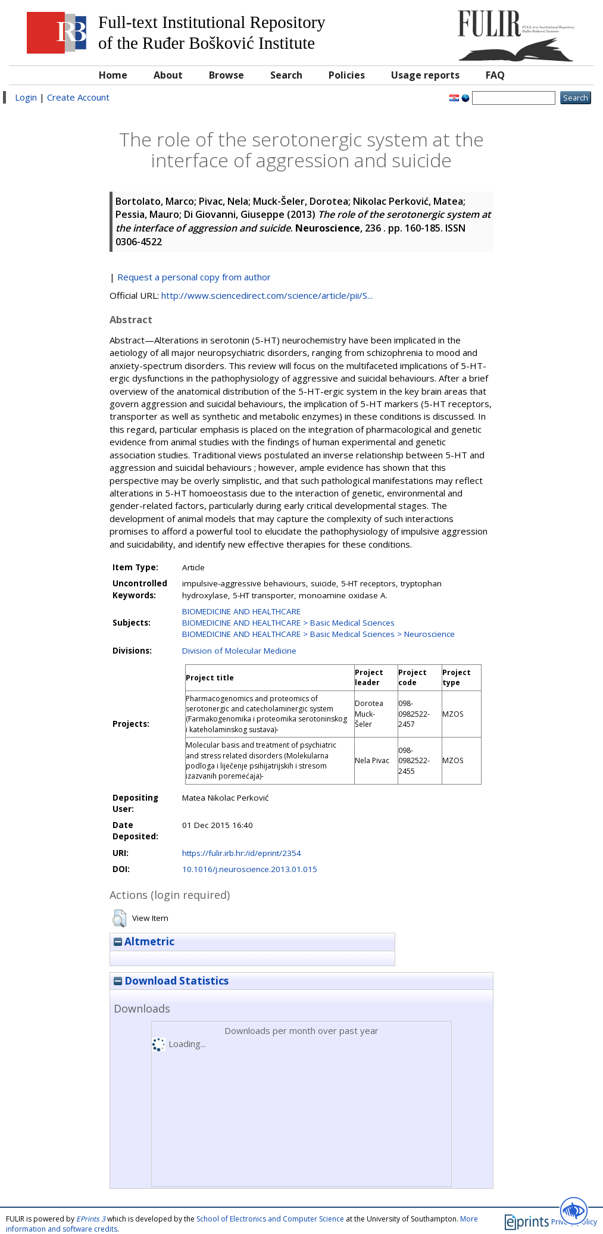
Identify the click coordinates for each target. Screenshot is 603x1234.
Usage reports (425, 75)
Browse (226, 75)
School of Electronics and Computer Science (270, 1219)
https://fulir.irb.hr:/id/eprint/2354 (241, 853)
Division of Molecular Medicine (239, 650)
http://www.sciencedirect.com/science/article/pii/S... (267, 295)
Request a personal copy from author (194, 277)
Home (113, 75)
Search (286, 75)
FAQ (495, 75)
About (168, 75)
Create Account (78, 97)
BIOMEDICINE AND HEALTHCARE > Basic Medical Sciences (288, 622)
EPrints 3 (90, 1219)
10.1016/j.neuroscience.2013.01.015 (249, 869)
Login (26, 97)
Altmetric (144, 941)
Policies (347, 75)
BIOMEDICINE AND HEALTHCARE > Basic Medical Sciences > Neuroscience (318, 634)
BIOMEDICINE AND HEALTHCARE (241, 611)
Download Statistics (171, 981)
